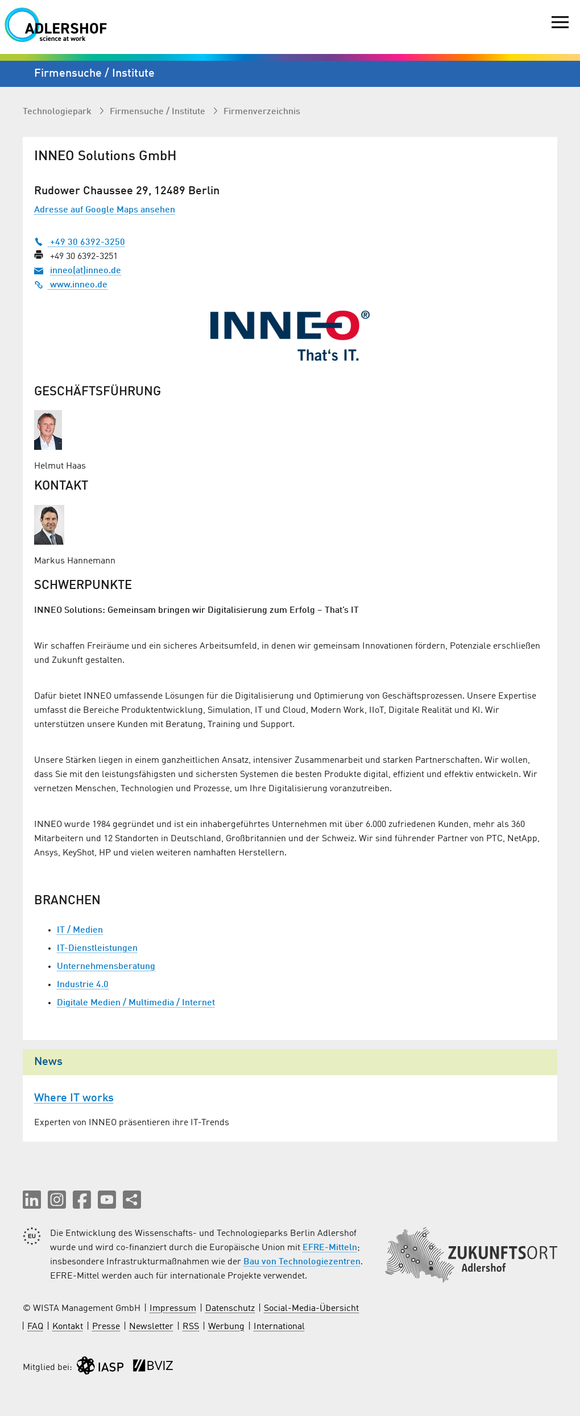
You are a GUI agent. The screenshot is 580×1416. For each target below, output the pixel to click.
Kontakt (67, 1326)
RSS (191, 1326)
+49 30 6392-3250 (79, 242)
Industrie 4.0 (83, 984)
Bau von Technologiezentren (302, 1262)
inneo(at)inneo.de (85, 270)
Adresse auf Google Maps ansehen (104, 210)
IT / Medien (80, 930)
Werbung (226, 1326)
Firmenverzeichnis (261, 111)
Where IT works (74, 1098)
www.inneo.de (70, 285)
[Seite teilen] (131, 1199)
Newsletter (151, 1326)
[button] (31, 1199)
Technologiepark (58, 111)
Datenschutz (230, 1308)
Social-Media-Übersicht (311, 1308)
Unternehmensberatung (106, 966)
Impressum (173, 1308)
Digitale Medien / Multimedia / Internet (136, 1003)
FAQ (35, 1326)
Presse (106, 1326)
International (279, 1326)
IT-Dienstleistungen (97, 948)
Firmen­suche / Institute (159, 111)
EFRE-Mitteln (330, 1247)
